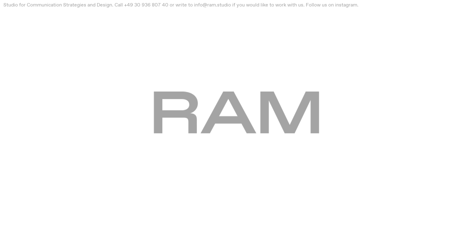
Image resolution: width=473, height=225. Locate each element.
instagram (346, 5)
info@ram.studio (212, 5)
